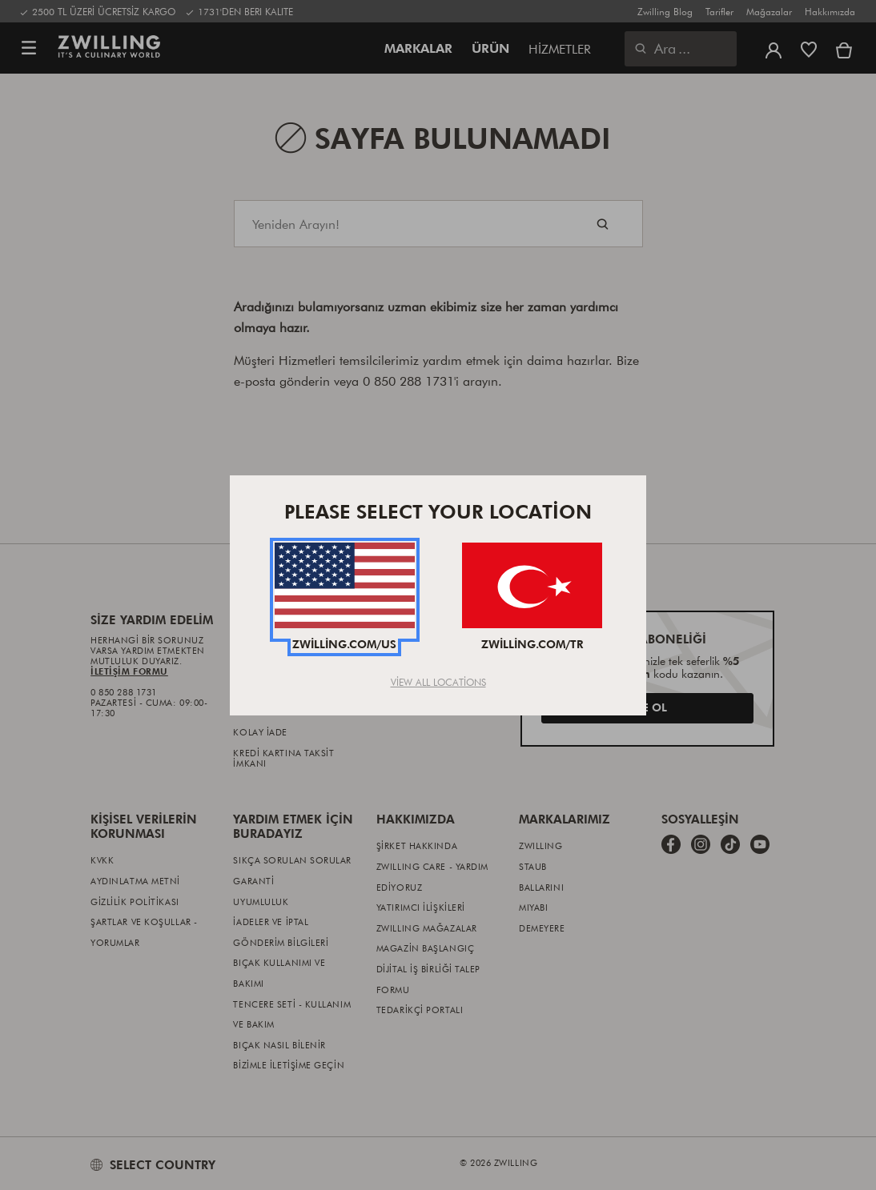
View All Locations (438, 681)
